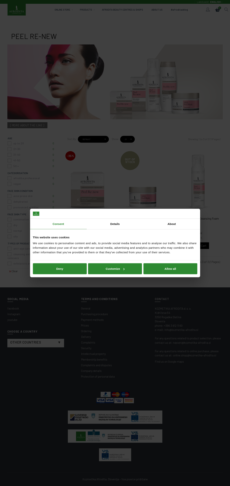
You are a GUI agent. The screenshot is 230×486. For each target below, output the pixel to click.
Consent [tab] (58, 223)
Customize (115, 268)
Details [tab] (115, 223)
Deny (59, 268)
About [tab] (172, 223)
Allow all (170, 268)
